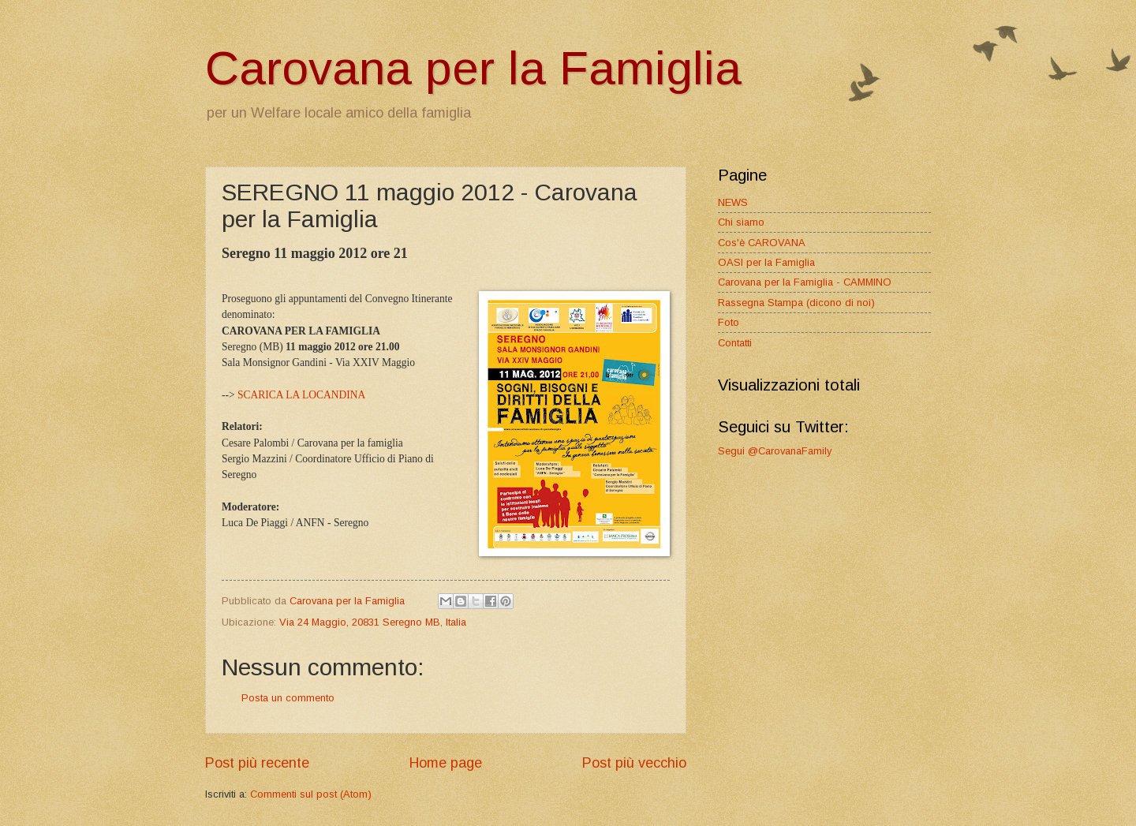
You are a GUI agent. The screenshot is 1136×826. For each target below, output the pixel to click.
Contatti (735, 343)
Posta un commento (287, 698)
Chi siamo (741, 222)
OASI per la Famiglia (766, 262)
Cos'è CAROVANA (761, 243)
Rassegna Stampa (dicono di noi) (796, 302)
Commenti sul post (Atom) (311, 794)
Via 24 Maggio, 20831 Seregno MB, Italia (372, 622)
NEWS (733, 202)
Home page (445, 763)
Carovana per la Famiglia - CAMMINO (804, 282)
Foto (728, 322)
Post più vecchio (634, 763)
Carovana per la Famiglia (473, 68)
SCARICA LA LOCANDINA (301, 395)
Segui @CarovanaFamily (774, 451)
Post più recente (257, 763)
